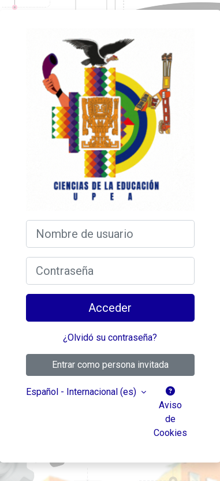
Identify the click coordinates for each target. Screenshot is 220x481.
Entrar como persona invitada (110, 364)
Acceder (110, 308)
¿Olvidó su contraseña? (110, 337)
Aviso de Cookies (170, 412)
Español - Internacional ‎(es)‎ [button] (82, 391)
